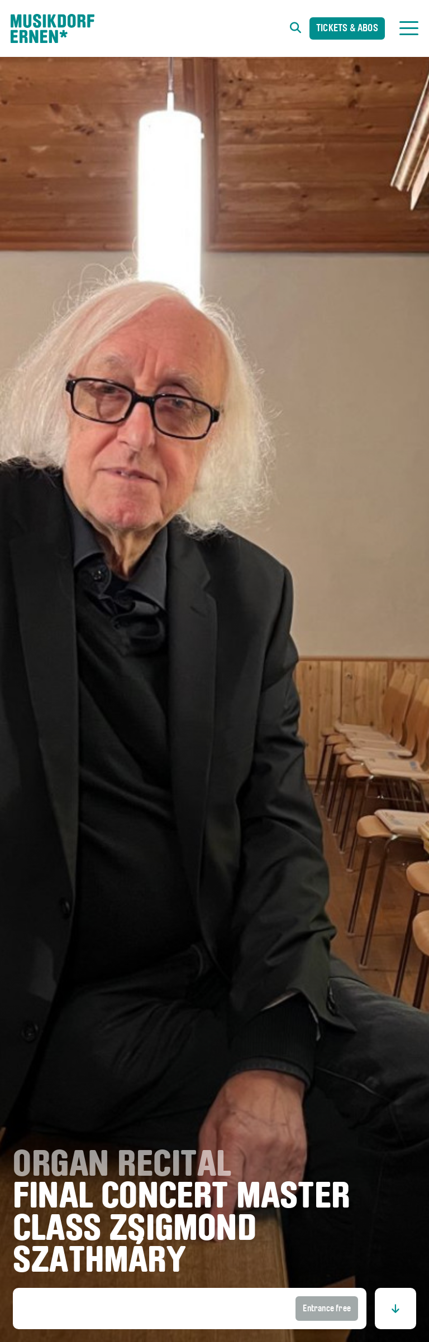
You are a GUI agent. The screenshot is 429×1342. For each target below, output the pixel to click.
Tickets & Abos (347, 28)
